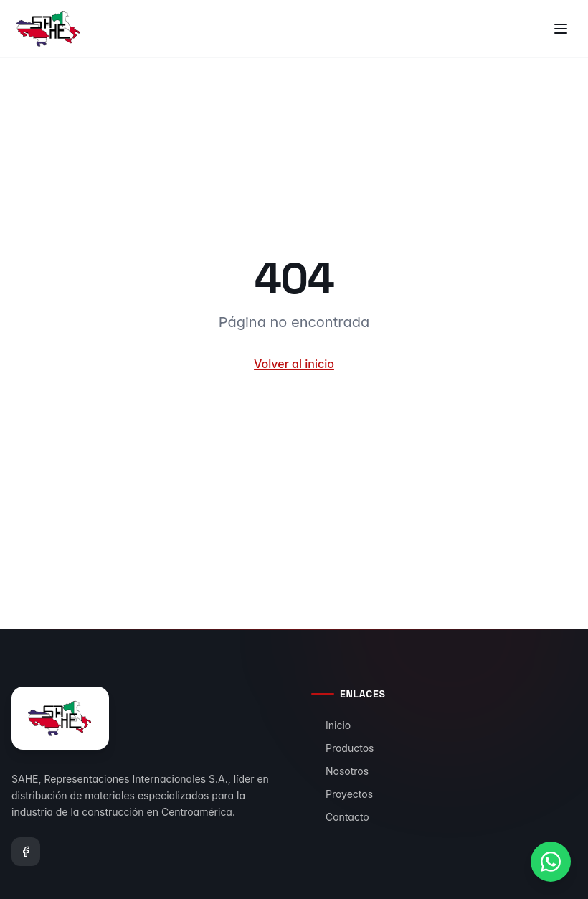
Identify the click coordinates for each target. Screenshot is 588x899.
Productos (342, 748)
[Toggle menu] (561, 28)
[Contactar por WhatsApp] (551, 862)
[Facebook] (25, 851)
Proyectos (342, 794)
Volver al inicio (294, 364)
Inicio (331, 725)
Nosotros (340, 771)
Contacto (340, 817)
